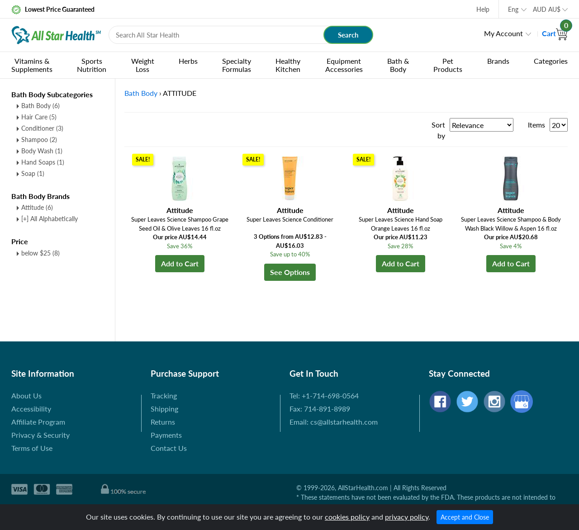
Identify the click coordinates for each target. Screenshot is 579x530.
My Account (503, 33)
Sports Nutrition (91, 65)
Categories (551, 61)
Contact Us (169, 448)
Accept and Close (465, 517)
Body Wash (41, 151)
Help (482, 9)
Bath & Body (398, 65)
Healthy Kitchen (287, 65)
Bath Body (40, 105)
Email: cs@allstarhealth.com (334, 421)
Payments (166, 435)
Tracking (164, 395)
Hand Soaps (42, 162)
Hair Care (39, 117)
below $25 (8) (40, 253)
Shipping (164, 408)
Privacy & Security (40, 435)
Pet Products (447, 65)
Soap (32, 173)
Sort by (438, 130)
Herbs (188, 61)
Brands (498, 61)
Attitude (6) (37, 207)
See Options (290, 272)
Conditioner (42, 128)
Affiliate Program (38, 421)
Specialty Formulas (236, 65)
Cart (555, 33)
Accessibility (31, 408)
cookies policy (347, 516)
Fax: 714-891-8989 (320, 408)
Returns (163, 421)
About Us (26, 395)
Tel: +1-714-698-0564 (324, 395)
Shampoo (39, 139)
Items (536, 124)
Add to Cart (180, 263)
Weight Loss (142, 65)
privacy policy (406, 516)
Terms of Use (31, 448)
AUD (546, 9)
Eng (513, 9)
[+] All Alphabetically (49, 218)
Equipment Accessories (344, 65)
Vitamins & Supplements (31, 65)
